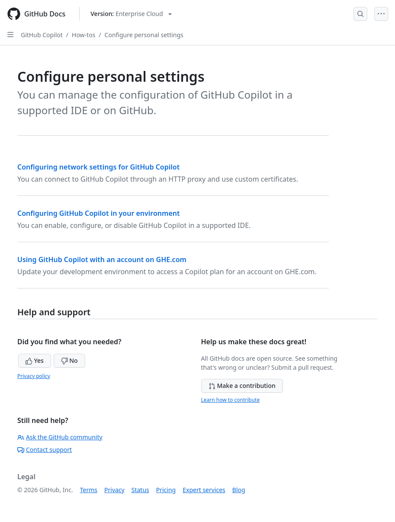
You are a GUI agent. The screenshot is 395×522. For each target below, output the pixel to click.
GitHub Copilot (42, 35)
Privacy (114, 490)
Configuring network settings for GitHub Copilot (98, 167)
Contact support (44, 449)
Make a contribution (242, 385)
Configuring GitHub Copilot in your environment (98, 213)
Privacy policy (33, 376)
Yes (35, 360)
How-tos (83, 35)
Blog (238, 490)
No (69, 360)
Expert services (204, 490)
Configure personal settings (144, 35)
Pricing (166, 490)
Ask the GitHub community (60, 437)
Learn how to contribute (230, 400)
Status (140, 490)
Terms (88, 490)
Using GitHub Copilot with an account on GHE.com (101, 259)
